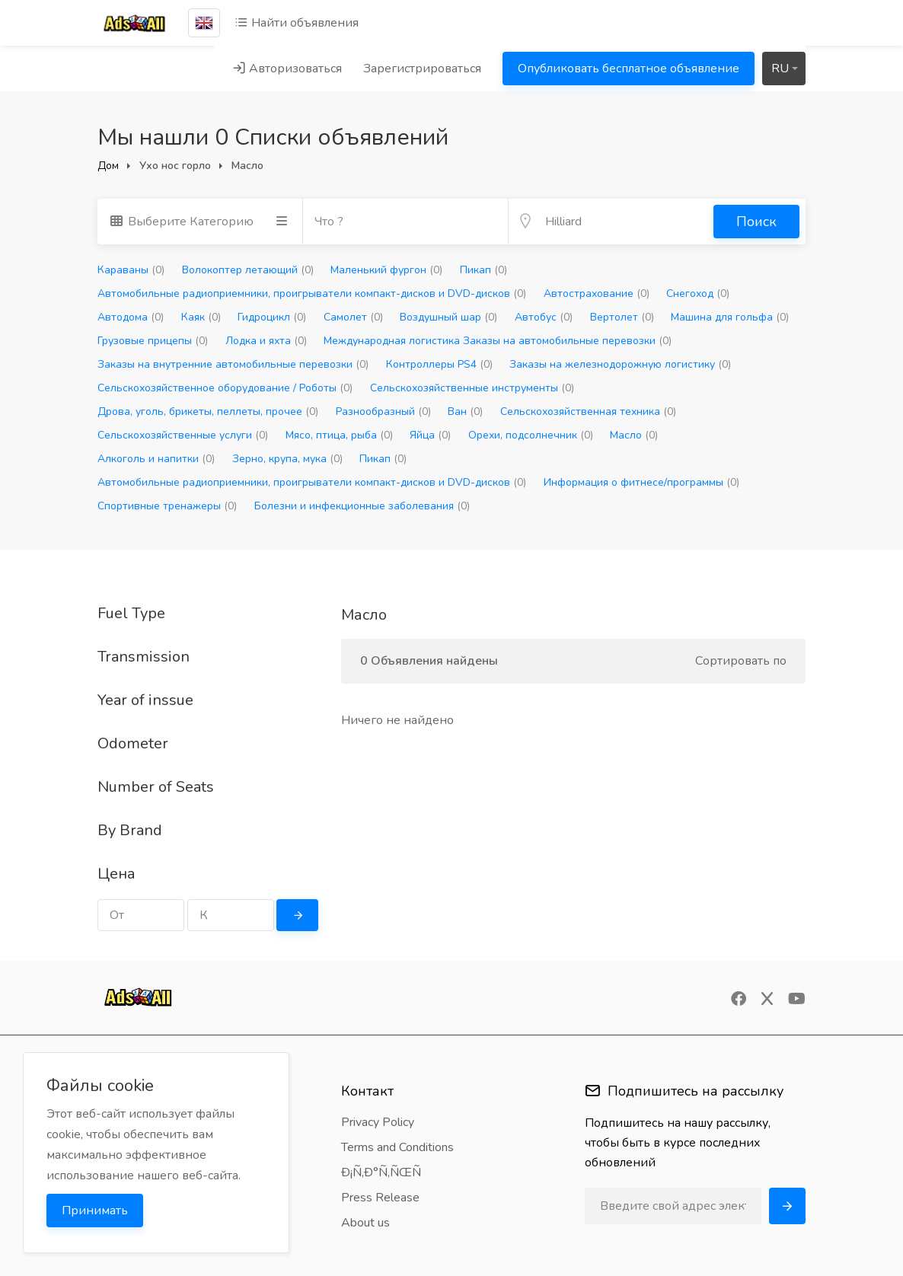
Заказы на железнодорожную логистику (620, 364)
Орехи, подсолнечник (530, 435)
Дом (108, 165)
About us (365, 1222)
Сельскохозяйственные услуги (182, 435)
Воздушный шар (448, 317)
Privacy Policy (377, 1122)
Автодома (130, 317)
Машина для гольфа (730, 317)
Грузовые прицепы (152, 340)
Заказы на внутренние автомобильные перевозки (233, 364)
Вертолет (622, 317)
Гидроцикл (272, 317)
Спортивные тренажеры (167, 506)
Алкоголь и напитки (156, 458)
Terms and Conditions (397, 1147)
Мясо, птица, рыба (339, 435)
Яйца (430, 435)
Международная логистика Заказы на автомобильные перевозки (498, 340)
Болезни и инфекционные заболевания (362, 506)
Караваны (130, 270)
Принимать (95, 1210)
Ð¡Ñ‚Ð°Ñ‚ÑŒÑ (386, 1172)
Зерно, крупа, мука (287, 458)
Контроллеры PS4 (439, 364)
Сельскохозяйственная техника (588, 411)
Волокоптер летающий (248, 270)
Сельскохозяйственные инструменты (472, 388)
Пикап (483, 270)
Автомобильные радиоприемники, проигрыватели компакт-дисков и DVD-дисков (311, 293)
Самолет (353, 317)
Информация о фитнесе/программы (641, 482)
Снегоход (697, 293)
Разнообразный (383, 411)
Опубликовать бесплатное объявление (628, 68)
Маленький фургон (386, 270)
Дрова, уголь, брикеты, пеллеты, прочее (207, 411)
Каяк (201, 317)
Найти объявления (297, 22)
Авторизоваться (287, 68)
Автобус (544, 317)
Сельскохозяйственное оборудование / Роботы (225, 388)
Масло (634, 435)
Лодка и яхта (266, 340)
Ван (465, 411)
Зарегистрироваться (422, 68)
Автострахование (596, 293)
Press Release (380, 1197)
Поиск (756, 221)
